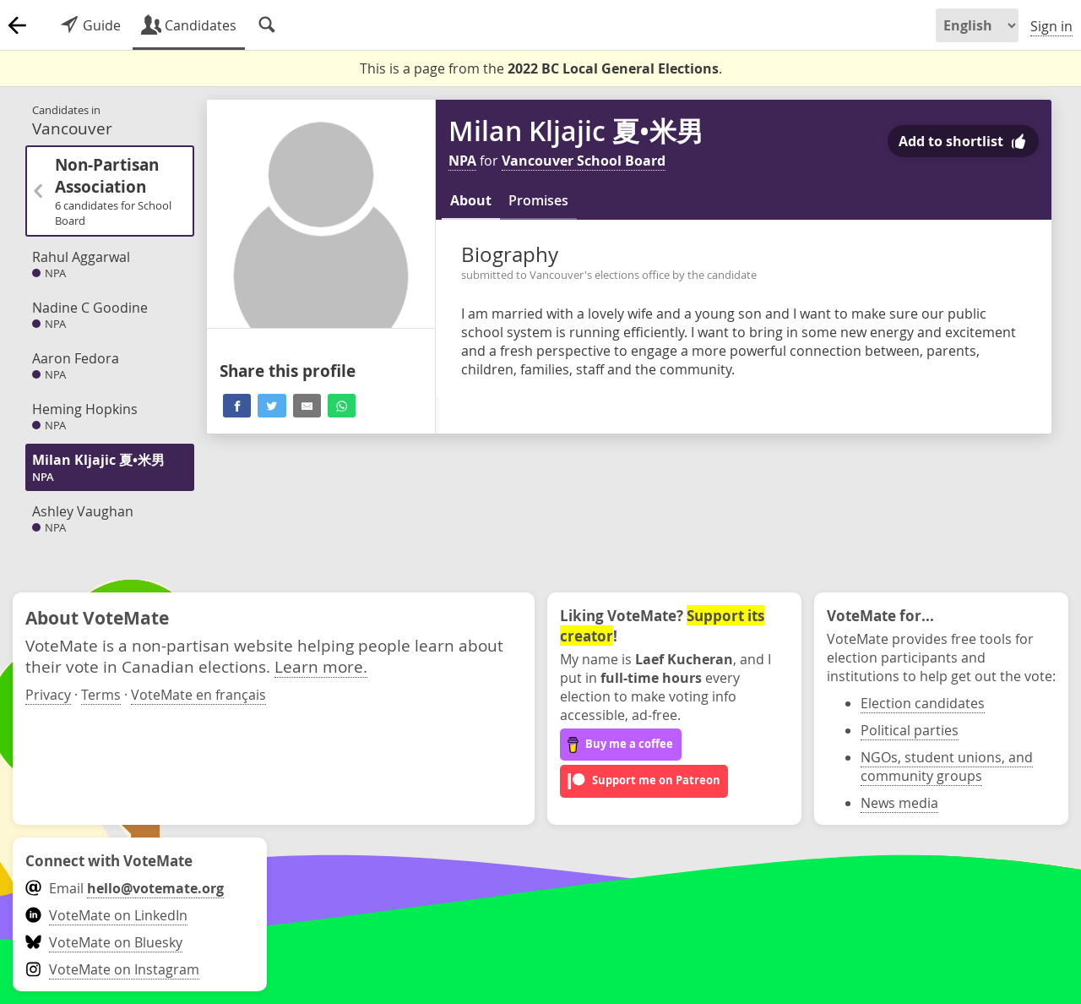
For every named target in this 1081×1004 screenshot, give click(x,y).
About (471, 200)
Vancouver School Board (583, 160)
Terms (101, 694)
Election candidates (923, 703)
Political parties (910, 730)
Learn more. (320, 666)
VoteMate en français (198, 694)
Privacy (48, 694)
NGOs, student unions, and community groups (947, 766)
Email (124, 888)
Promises (538, 200)
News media (899, 803)
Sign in (1051, 26)
